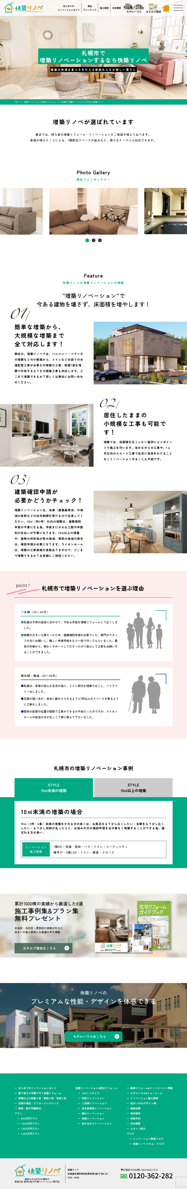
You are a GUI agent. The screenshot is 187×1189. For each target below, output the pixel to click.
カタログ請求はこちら (39, 948)
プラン (18, 1113)
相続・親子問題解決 (29, 1108)
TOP (16, 102)
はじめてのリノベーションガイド (69, 8)
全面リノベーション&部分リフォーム (40, 102)
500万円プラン (29, 1118)
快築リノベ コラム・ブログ (148, 1144)
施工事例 (104, 7)
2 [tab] (93, 240)
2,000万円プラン (30, 1133)
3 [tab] (100, 240)
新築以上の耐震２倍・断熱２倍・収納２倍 (42, 1098)
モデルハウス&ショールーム (146, 1093)
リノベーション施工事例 (144, 1098)
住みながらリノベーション (97, 1123)
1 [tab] (87, 240)
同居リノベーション (93, 1098)
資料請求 (135, 1113)
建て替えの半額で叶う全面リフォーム (39, 1093)
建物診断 (135, 1108)
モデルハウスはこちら (89, 1036)
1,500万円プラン (30, 1128)
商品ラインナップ (89, 8)
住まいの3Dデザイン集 (143, 1103)
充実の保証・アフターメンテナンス (38, 1103)
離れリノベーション (93, 1113)
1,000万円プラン (30, 1123)
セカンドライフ (90, 1093)
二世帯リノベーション (94, 1103)
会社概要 (116, 7)
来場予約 (135, 1118)
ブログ (130, 1133)
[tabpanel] (93, 211)
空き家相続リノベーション (97, 1108)
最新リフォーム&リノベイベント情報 (151, 1088)
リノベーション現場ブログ (148, 1139)
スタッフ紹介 (138, 1128)
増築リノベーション (93, 1118)
